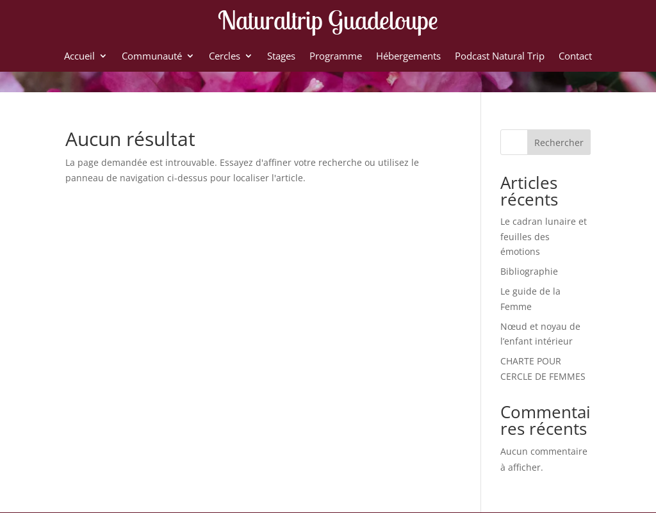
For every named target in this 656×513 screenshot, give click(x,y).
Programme (335, 56)
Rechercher (559, 142)
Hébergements (408, 56)
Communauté (152, 56)
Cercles (224, 56)
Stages (281, 56)
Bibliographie (529, 271)
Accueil (79, 56)
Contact (575, 56)
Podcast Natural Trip (500, 56)
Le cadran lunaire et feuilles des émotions (543, 236)
